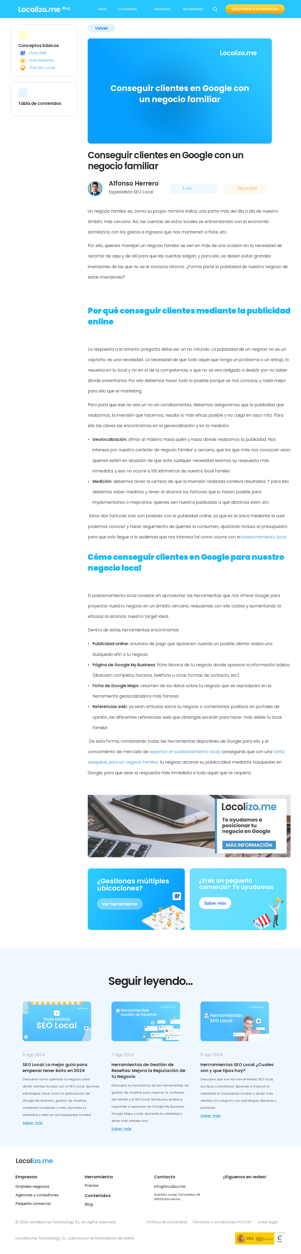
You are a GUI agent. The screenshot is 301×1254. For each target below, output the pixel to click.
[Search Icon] (215, 9)
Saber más (33, 1123)
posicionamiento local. (264, 537)
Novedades (193, 8)
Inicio (102, 8)
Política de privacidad (167, 1222)
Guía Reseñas (41, 60)
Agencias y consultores (37, 1195)
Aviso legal (268, 1222)
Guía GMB (37, 52)
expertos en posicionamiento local (184, 752)
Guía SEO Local (42, 67)
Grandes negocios (32, 1186)
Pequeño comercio (33, 1203)
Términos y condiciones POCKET (222, 1222)
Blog (89, 1204)
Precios (91, 1185)
